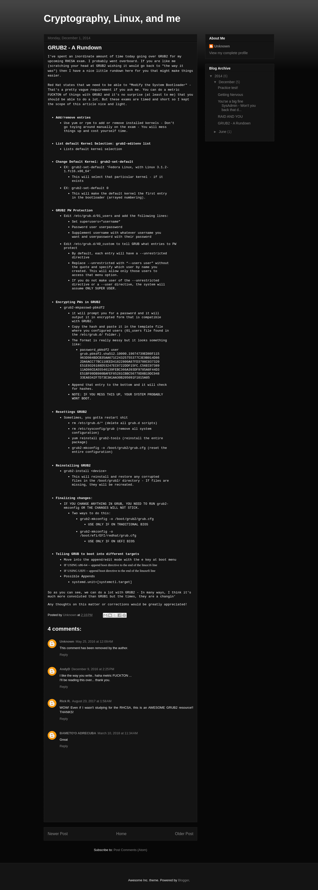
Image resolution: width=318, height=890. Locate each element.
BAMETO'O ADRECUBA (78, 733)
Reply (64, 655)
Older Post (184, 834)
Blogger (183, 880)
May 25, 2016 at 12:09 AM (94, 641)
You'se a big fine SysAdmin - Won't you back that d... (237, 105)
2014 (219, 76)
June (223, 132)
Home (121, 834)
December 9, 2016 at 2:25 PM (93, 669)
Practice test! (228, 88)
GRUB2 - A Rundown (234, 123)
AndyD (65, 669)
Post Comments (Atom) (130, 850)
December (227, 82)
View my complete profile (228, 53)
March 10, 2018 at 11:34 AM (118, 733)
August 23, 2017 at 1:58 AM (92, 701)
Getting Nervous (230, 95)
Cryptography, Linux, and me (112, 18)
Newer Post (58, 834)
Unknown (67, 641)
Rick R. (65, 701)
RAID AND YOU (230, 116)
